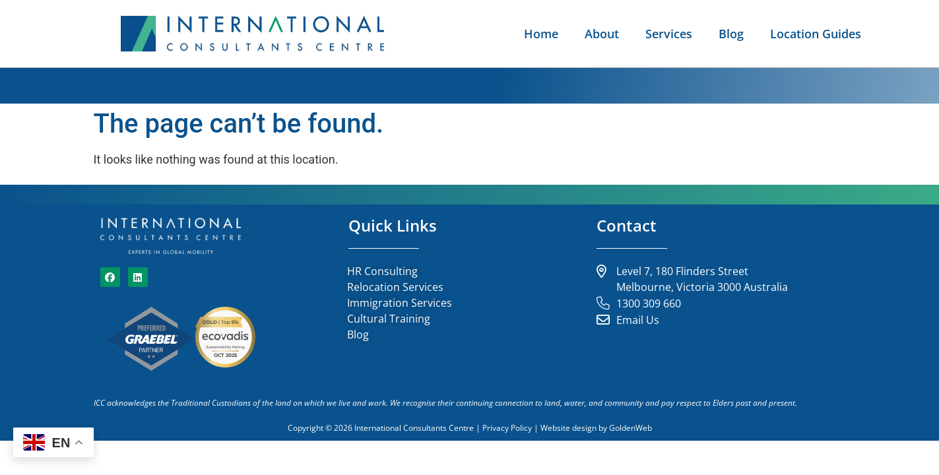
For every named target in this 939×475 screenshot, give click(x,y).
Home (541, 34)
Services (668, 34)
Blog (731, 34)
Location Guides (815, 34)
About (602, 34)
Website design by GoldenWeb (596, 427)
